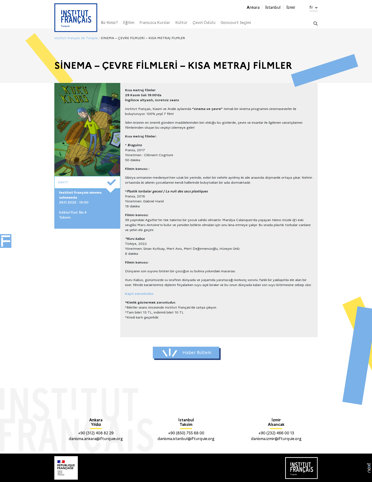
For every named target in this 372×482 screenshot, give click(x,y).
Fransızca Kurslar (155, 22)
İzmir (290, 7)
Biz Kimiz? (109, 22)
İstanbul (273, 7)
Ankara (253, 7)
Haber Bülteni (186, 352)
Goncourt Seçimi (236, 22)
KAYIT (87, 182)
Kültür (181, 22)
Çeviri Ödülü (204, 22)
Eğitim (128, 22)
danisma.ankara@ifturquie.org (96, 439)
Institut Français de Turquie (76, 38)
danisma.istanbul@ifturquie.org (186, 439)
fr (313, 7)
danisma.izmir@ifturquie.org (276, 439)
